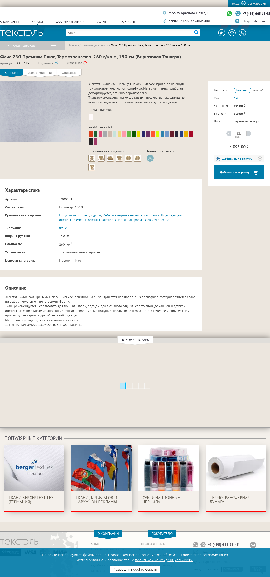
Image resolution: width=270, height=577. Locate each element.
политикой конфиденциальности (164, 560)
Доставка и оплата (70, 21)
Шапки (154, 215)
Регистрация (257, 3)
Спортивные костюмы (131, 215)
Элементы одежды (86, 220)
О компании (9, 21)
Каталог (37, 21)
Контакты (127, 21)
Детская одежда (157, 220)
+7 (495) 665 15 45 (256, 13)
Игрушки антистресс (74, 215)
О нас (95, 544)
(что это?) (258, 90)
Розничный (242, 90)
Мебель (108, 215)
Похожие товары (136, 340)
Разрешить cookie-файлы (135, 569)
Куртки (96, 215)
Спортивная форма (129, 220)
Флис (63, 228)
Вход (235, 3)
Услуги (102, 21)
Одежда (108, 220)
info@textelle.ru (253, 21)
